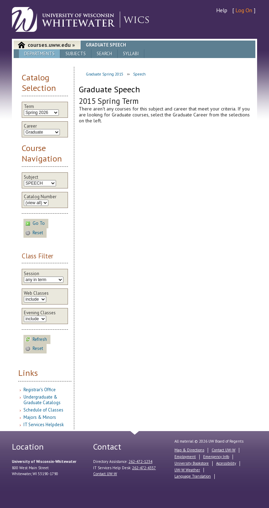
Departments (39, 54)
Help (221, 10)
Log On (243, 10)
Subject (31, 177)
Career (30, 126)
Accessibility (226, 463)
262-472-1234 (140, 461)
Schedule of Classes (43, 410)
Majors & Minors (39, 417)
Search (104, 54)
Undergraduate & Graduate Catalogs (42, 400)
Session (31, 274)
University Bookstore (191, 463)
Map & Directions (189, 450)
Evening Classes (40, 313)
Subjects (75, 54)
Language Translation (192, 476)
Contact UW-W (105, 473)
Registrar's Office (39, 390)
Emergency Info (216, 456)
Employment (185, 456)
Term (29, 106)
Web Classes (36, 293)
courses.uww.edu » (51, 44)
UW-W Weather (187, 469)
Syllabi (131, 54)
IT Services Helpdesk (43, 425)
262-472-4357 (144, 467)
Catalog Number (40, 197)
